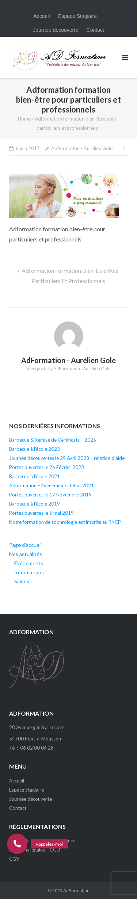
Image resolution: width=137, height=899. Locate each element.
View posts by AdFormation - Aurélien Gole (68, 368)
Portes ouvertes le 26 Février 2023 (46, 467)
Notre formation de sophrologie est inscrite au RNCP (65, 522)
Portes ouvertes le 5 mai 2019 (41, 513)
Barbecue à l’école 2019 (34, 504)
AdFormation (76, 890)
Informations (29, 572)
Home (24, 119)
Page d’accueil (25, 545)
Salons (21, 581)
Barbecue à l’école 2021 (34, 476)
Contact (95, 30)
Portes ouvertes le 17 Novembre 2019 (50, 495)
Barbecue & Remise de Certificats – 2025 (52, 440)
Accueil (41, 16)
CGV (14, 859)
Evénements (28, 563)
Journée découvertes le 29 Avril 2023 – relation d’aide (67, 458)
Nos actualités (25, 554)
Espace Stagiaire (77, 16)
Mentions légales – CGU (34, 850)
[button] (17, 844)
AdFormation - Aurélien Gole (82, 148)
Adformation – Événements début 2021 (51, 485)
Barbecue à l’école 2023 (34, 449)
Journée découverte (55, 30)
